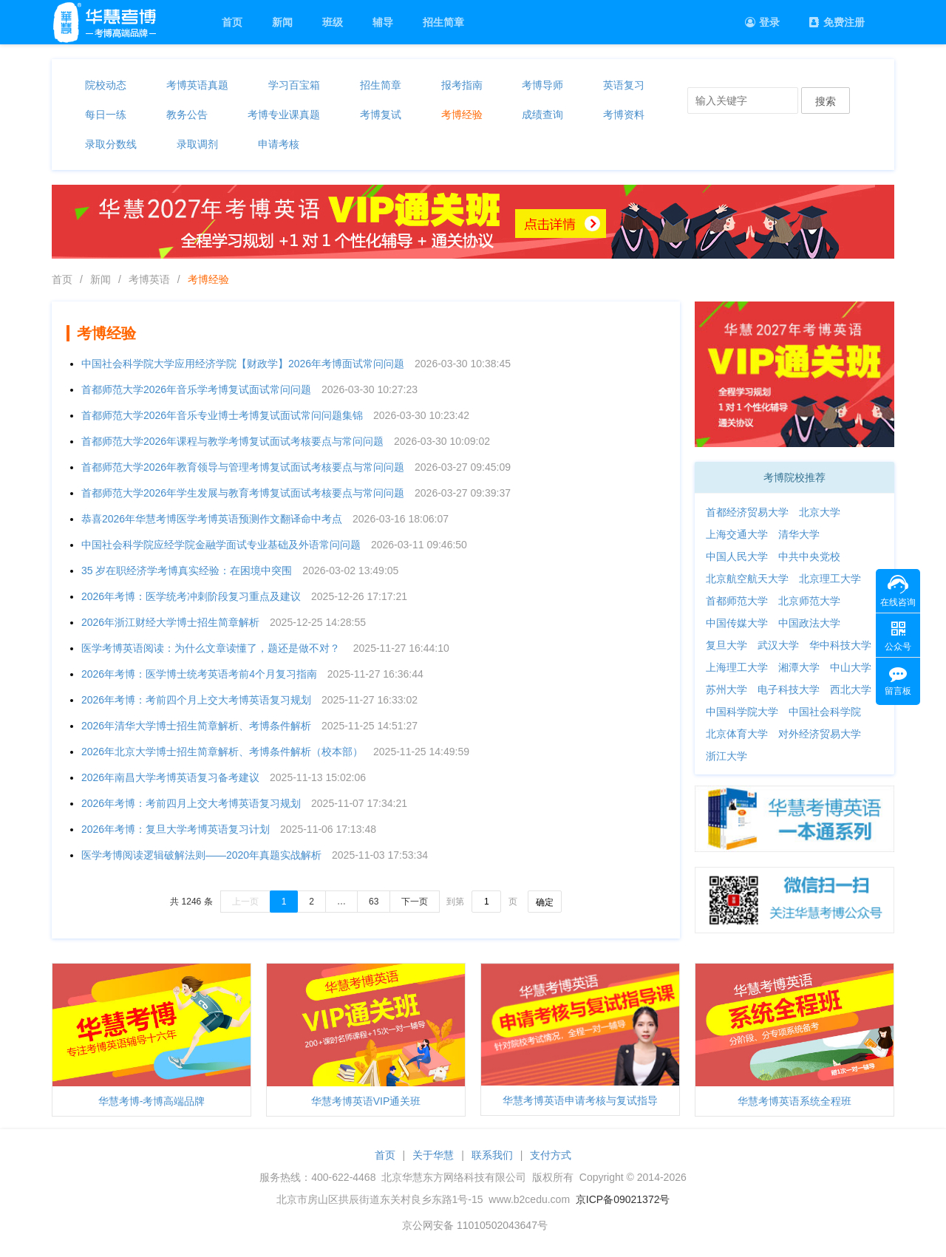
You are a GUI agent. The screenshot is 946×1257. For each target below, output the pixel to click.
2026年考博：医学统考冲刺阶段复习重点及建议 (191, 596)
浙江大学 (726, 756)
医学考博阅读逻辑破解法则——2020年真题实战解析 (201, 855)
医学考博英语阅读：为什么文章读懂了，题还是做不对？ (212, 648)
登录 (762, 22)
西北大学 (850, 689)
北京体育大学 (737, 734)
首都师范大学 (737, 601)
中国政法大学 (809, 623)
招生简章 (443, 22)
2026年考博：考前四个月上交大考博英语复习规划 (196, 700)
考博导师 (542, 85)
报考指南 (462, 85)
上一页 (245, 901)
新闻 (282, 22)
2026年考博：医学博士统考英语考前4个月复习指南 (199, 674)
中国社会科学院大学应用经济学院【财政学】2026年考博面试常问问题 (242, 363)
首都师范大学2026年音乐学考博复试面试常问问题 (196, 389)
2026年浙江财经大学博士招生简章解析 (170, 622)
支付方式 (550, 1155)
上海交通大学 (737, 534)
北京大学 (819, 512)
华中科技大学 (840, 645)
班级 (332, 22)
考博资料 (623, 114)
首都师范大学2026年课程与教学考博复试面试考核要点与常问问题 (232, 441)
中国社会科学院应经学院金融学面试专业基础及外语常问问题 (221, 545)
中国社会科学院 (825, 712)
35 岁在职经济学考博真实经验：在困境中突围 (186, 570)
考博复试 (380, 114)
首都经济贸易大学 (747, 512)
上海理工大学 (737, 667)
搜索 (825, 101)
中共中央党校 (809, 556)
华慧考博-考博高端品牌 (151, 1101)
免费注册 (837, 22)
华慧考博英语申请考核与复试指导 (580, 1100)
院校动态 (105, 85)
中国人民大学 (737, 556)
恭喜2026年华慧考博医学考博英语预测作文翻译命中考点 (211, 519)
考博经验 (462, 114)
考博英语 (149, 279)
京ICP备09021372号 (623, 1199)
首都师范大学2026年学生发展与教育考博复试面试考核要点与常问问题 (242, 493)
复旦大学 (726, 645)
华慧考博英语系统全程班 (794, 1101)
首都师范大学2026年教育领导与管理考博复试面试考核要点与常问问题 (242, 467)
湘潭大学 (799, 667)
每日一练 (105, 114)
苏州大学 (726, 689)
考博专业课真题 (284, 114)
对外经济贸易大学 (819, 734)
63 (373, 901)
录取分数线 (111, 144)
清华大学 (799, 534)
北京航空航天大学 (747, 579)
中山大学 (850, 667)
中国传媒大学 (737, 623)
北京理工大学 (830, 579)
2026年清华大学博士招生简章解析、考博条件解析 (196, 726)
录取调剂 (197, 144)
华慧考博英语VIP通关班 (366, 1101)
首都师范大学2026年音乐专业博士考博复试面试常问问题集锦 (222, 415)
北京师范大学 (809, 601)
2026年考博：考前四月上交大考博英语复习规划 (191, 803)
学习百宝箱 (294, 85)
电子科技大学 (789, 689)
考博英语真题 (197, 85)
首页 (232, 22)
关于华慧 (433, 1155)
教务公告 (187, 114)
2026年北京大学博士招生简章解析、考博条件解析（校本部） (222, 751)
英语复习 (623, 85)
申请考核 (278, 144)
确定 (545, 902)
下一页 (414, 901)
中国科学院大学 (742, 712)
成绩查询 (542, 114)
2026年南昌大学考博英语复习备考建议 (170, 777)
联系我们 (492, 1155)
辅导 (382, 22)
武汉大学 (778, 645)
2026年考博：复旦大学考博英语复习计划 (175, 829)
